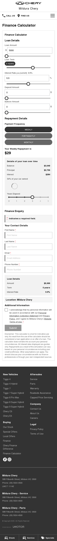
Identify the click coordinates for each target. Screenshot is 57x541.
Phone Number (28, 268)
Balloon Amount (28, 105)
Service (33, 379)
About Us (34, 413)
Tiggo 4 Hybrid (10, 383)
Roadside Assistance (40, 392)
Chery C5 (7, 411)
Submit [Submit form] (13, 328)
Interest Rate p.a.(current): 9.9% (28, 76)
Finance (7, 440)
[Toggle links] (13, 526)
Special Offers (10, 431)
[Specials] (47, 538)
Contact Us (35, 408)
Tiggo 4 (6, 379)
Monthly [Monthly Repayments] (28, 142)
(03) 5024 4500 (15, 482)
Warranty (34, 388)
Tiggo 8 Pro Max (11, 397)
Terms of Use (36, 433)
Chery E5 (7, 415)
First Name (28, 233)
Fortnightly (28, 136)
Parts (32, 383)
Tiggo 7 (6, 388)
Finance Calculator (12, 453)
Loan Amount (28, 49)
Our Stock (8, 426)
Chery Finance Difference (10, 447)
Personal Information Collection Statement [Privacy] (27, 314)
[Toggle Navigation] (52, 15)
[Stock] (9, 538)
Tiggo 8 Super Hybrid (13, 402)
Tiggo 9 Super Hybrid (13, 406)
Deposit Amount (28, 91)
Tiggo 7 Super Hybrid (13, 392)
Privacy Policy (36, 429)
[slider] (6, 56)
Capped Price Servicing (41, 397)
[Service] (28, 538)
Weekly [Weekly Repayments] (28, 129)
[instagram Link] (9, 459)
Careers (34, 417)
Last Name (28, 245)
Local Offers (9, 436)
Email (28, 256)
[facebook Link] (5, 459)
